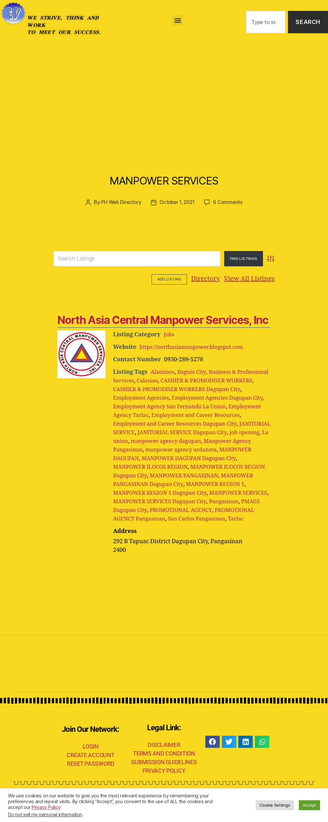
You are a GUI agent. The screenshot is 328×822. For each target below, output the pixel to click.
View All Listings (209, 279)
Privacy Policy (46, 807)
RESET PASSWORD (90, 780)
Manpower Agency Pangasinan (202, 449)
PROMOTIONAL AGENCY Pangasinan (189, 526)
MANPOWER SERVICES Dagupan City (193, 509)
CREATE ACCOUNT (90, 771)
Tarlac (156, 535)
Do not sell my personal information (45, 815)
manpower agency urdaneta (151, 457)
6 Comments (230, 202)
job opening (193, 440)
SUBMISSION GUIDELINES (164, 778)
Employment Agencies (156, 397)
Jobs (169, 334)
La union (224, 440)
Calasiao (185, 380)
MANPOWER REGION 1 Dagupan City (163, 501)
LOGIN (91, 763)
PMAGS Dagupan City (176, 518)
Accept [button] (309, 805)
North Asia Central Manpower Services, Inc (160, 319)
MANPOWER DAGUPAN (225, 457)
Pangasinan (129, 518)
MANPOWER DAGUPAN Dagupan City (164, 466)
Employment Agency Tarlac (170, 414)
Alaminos (163, 371)
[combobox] (265, 22)
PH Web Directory (119, 202)
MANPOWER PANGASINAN (163, 483)
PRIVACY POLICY (164, 787)
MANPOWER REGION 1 (222, 492)
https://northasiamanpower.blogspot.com (196, 346)
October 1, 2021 (178, 202)
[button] (177, 20)
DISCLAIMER (164, 761)
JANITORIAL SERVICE (181, 431)
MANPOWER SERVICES (164, 177)
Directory (166, 279)
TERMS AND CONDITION (164, 770)
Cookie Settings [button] (274, 805)
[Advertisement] (164, 92)
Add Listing (256, 279)
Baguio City (194, 371)
